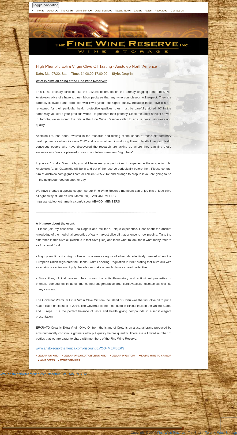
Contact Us (177, 10)
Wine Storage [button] (84, 10)
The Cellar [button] (67, 10)
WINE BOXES (46, 360)
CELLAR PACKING (47, 355)
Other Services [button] (103, 10)
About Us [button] (52, 10)
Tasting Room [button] (123, 10)
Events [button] (138, 10)
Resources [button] (160, 10)
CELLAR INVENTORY (122, 355)
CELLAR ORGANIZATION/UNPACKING (84, 355)
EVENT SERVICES (69, 360)
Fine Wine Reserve (171, 433)
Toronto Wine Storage (221, 433)
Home (40, 10)
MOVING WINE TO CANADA (155, 355)
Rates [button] (148, 10)
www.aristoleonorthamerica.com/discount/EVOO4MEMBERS (80, 348)
